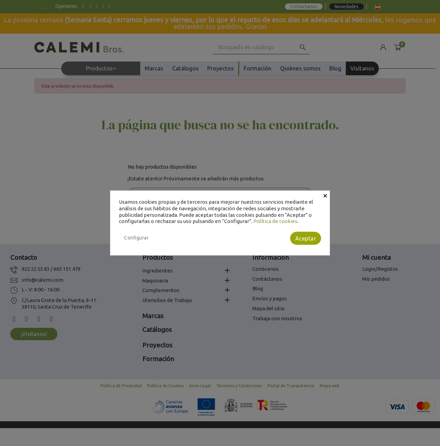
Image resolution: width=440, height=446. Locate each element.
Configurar (136, 238)
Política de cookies (275, 221)
